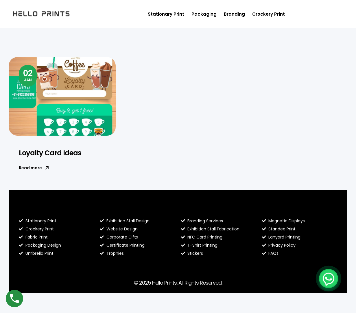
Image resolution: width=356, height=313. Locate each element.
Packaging (204, 14)
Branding (234, 14)
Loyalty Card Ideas (50, 153)
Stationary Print (166, 14)
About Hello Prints (123, 209)
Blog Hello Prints (40, 209)
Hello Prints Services (207, 209)
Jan (28, 75)
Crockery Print (268, 14)
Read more (34, 168)
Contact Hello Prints (288, 209)
